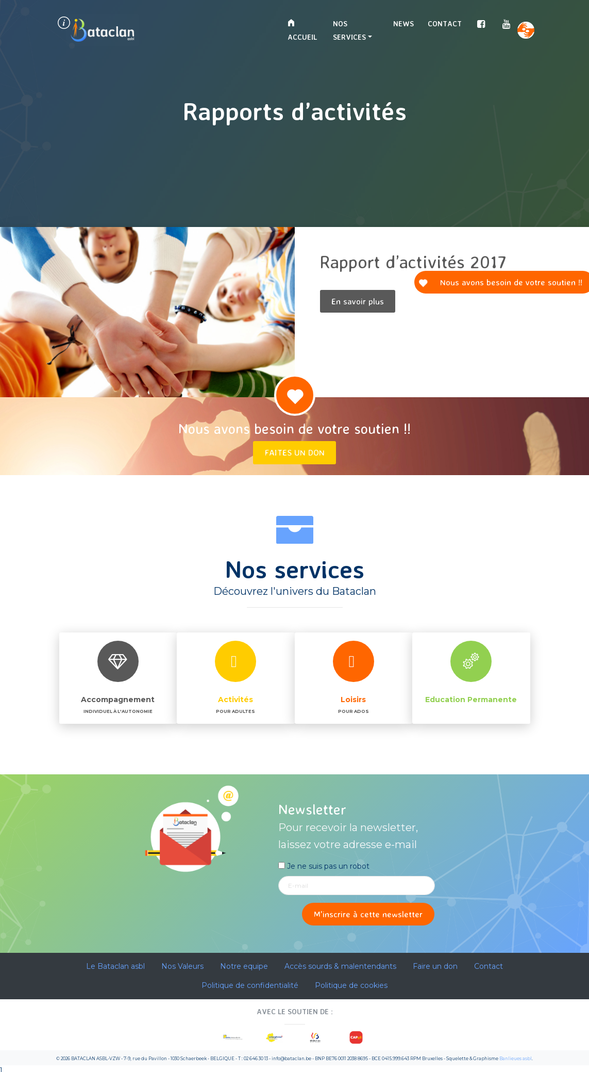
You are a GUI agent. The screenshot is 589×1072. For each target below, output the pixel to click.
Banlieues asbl (515, 1058)
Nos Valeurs (182, 966)
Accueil (302, 30)
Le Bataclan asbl (115, 966)
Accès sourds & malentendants (340, 966)
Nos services (349, 30)
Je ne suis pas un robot (323, 866)
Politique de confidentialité (249, 985)
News (403, 23)
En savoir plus (357, 301)
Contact (445, 23)
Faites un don (294, 452)
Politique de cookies (351, 985)
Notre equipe (244, 966)
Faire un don (435, 966)
